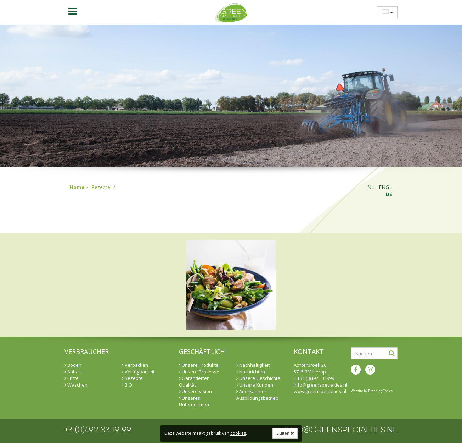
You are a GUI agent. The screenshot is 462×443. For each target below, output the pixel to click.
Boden (72, 365)
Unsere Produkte (199, 365)
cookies (238, 433)
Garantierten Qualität (194, 381)
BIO (127, 385)
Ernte (71, 378)
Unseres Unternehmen (194, 401)
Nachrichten (250, 372)
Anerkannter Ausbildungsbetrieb (257, 394)
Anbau (72, 372)
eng (384, 187)
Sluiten (285, 433)
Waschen (76, 385)
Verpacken (135, 365)
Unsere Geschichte (258, 378)
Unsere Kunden (254, 385)
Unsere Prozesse (199, 372)
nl (370, 187)
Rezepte (100, 187)
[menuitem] (385, 12)
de (389, 194)
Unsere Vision (195, 391)
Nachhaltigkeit (253, 365)
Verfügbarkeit (138, 372)
